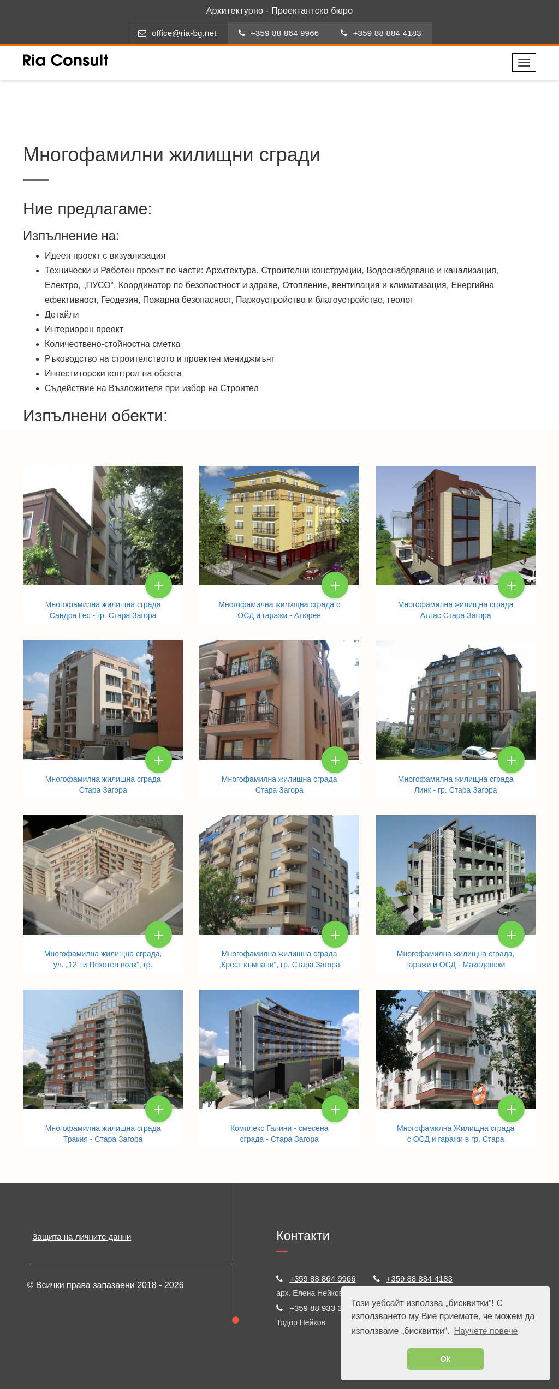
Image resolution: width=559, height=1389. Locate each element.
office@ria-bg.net (177, 33)
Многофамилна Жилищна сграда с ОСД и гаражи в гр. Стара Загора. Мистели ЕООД (455, 1139)
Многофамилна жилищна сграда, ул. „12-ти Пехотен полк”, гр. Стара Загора (103, 964)
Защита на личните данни (82, 1236)
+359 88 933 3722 (315, 1308)
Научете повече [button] (486, 1331)
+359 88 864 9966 (279, 33)
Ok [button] (445, 1359)
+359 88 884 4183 (381, 33)
